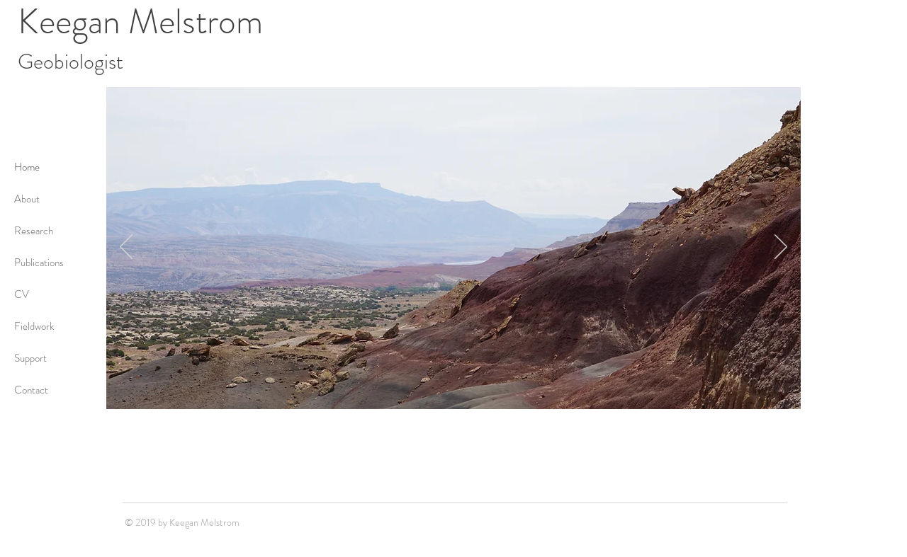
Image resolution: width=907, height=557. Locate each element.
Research (33, 231)
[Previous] (126, 247)
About (27, 199)
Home (27, 167)
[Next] (780, 247)
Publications (39, 262)
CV (21, 294)
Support (30, 358)
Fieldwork (34, 326)
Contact (31, 390)
